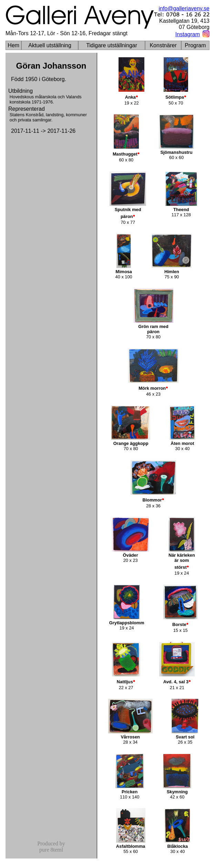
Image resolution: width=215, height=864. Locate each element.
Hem (13, 45)
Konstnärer (163, 45)
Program (195, 45)
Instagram (187, 34)
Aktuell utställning (49, 45)
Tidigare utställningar (111, 45)
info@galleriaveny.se (183, 8)
